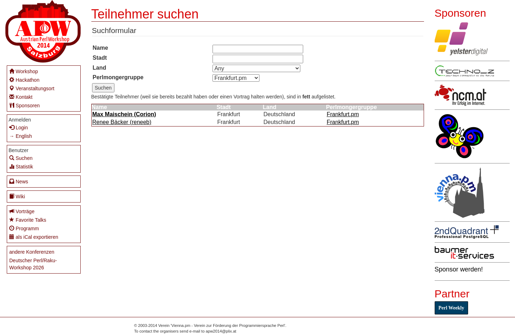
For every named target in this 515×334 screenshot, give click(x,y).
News (18, 181)
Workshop (23, 71)
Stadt (100, 58)
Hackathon (24, 80)
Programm (24, 228)
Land (99, 68)
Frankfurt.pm (343, 114)
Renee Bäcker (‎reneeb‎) (121, 122)
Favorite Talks (27, 220)
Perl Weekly (451, 308)
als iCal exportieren (33, 237)
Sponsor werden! (459, 269)
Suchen (20, 158)
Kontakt (20, 97)
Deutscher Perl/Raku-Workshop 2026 (33, 264)
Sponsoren (24, 105)
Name (100, 48)
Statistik (21, 166)
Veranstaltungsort (31, 88)
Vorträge (21, 211)
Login (18, 127)
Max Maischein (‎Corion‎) (124, 114)
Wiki (17, 196)
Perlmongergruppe (118, 77)
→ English (20, 136)
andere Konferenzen (31, 252)
